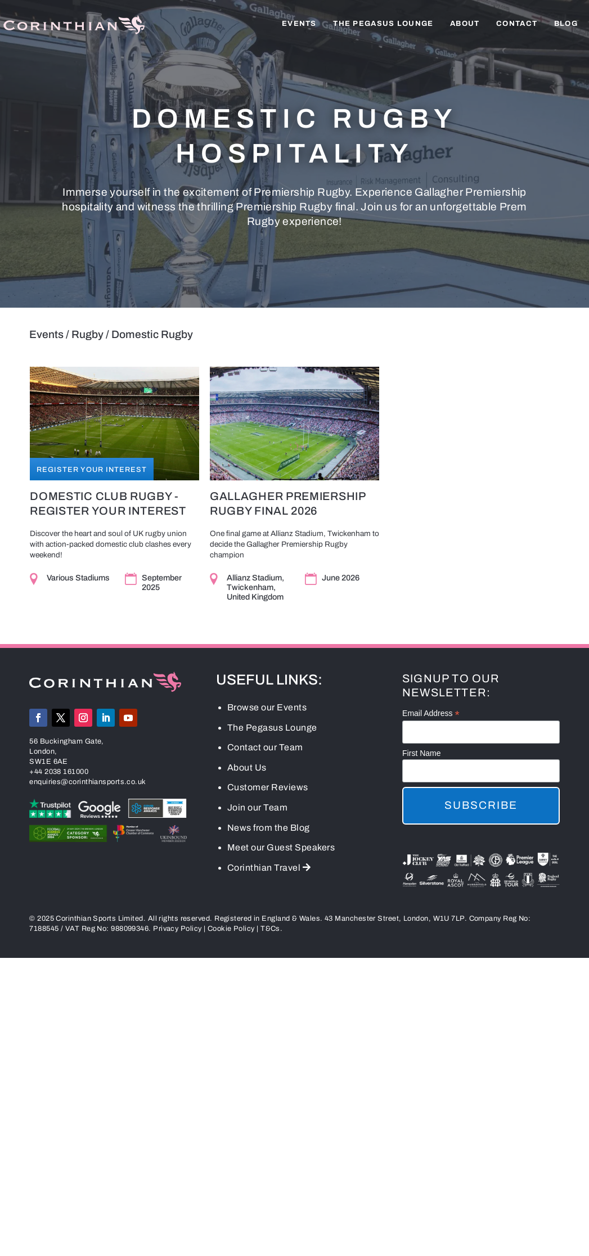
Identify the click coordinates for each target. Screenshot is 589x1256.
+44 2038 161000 (58, 773)
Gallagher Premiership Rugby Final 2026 (288, 503)
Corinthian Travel (269, 869)
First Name (421, 754)
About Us (247, 768)
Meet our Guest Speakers (281, 849)
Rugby (87, 334)
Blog (566, 24)
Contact (516, 24)
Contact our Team (265, 749)
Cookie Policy (231, 930)
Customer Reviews (267, 789)
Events (299, 24)
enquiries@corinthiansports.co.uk (87, 783)
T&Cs (270, 930)
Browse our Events (267, 708)
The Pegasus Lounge (383, 24)
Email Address (431, 715)
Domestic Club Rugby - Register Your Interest (107, 503)
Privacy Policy (177, 930)
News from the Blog (268, 829)
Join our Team (257, 808)
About (465, 24)
